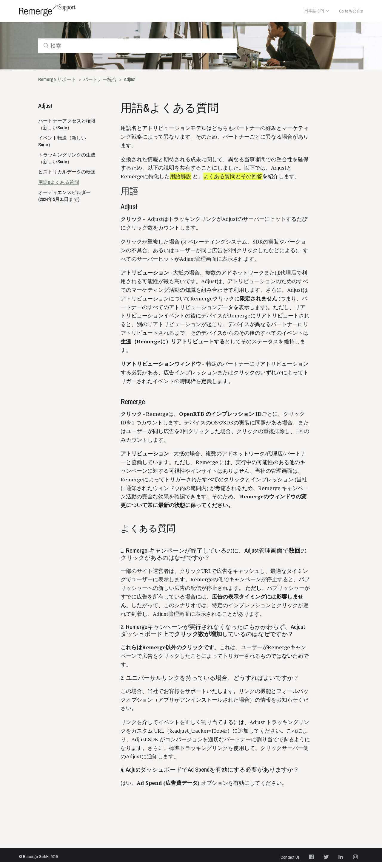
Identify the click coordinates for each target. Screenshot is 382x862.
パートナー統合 (100, 79)
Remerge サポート (57, 79)
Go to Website (351, 11)
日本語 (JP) (314, 10)
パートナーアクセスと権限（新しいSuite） (67, 124)
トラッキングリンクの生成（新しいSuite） (67, 158)
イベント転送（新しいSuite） (62, 141)
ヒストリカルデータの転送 (67, 171)
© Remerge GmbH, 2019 (38, 856)
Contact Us (290, 857)
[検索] (137, 45)
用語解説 (180, 176)
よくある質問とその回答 (232, 176)
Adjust (129, 79)
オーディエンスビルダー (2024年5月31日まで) (64, 195)
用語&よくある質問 (58, 182)
